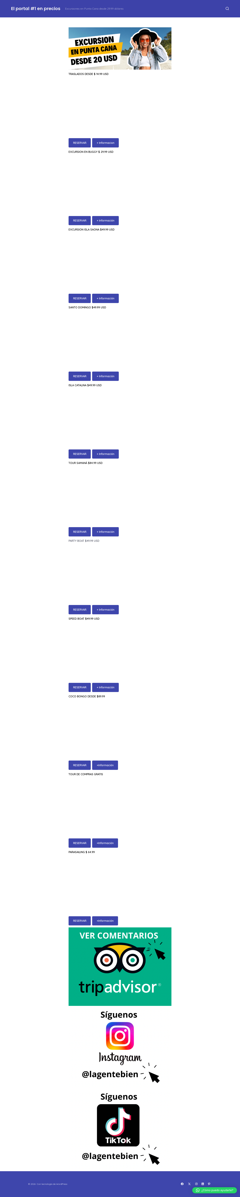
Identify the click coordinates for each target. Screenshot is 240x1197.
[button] (214, 1190)
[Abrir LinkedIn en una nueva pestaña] (202, 1184)
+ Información (105, 220)
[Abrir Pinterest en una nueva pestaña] (209, 1184)
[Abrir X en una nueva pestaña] (189, 1184)
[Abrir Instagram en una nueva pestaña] (196, 1184)
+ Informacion (105, 142)
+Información (105, 765)
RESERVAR (79, 142)
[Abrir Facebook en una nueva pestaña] (182, 1184)
